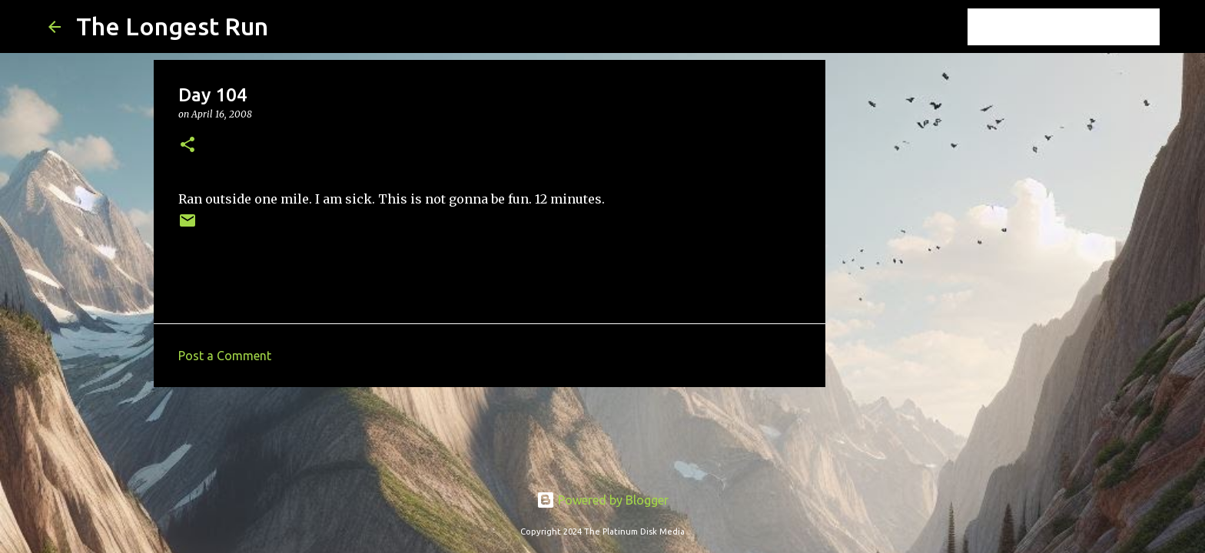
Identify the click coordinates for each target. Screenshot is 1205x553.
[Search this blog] (1079, 26)
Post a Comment (224, 356)
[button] (187, 145)
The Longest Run (172, 26)
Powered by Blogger (602, 500)
